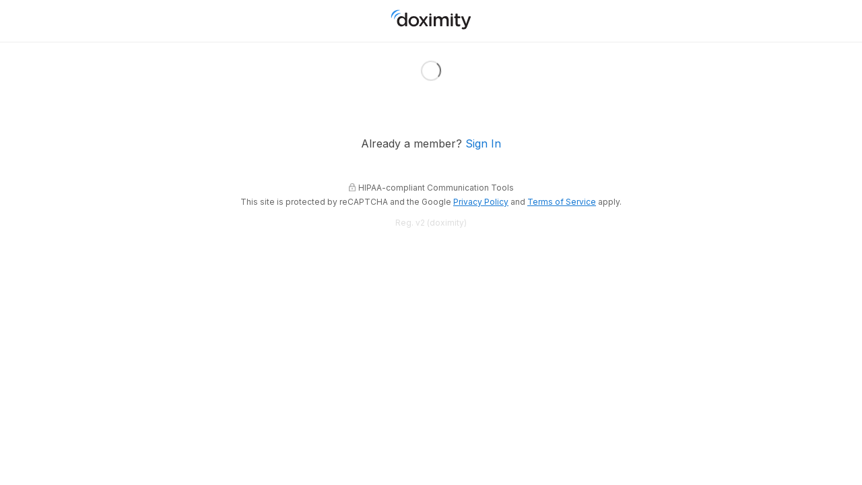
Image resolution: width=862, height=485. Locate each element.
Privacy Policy (480, 202)
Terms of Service (561, 202)
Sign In (483, 143)
